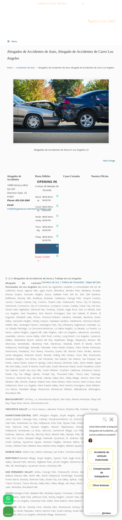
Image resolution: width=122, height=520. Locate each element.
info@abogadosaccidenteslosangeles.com (61, 8)
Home (10, 67)
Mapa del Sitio (93, 282)
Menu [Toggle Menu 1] (12, 41)
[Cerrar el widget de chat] (111, 418)
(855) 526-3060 (74, 3)
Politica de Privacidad (73, 282)
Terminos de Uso (50, 282)
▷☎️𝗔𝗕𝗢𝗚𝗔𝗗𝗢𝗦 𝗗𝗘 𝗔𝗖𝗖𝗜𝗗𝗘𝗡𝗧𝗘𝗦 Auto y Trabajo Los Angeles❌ (64, 23)
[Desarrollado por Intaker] (95, 513)
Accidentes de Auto (25, 67)
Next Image (109, 160)
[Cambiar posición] (104, 418)
